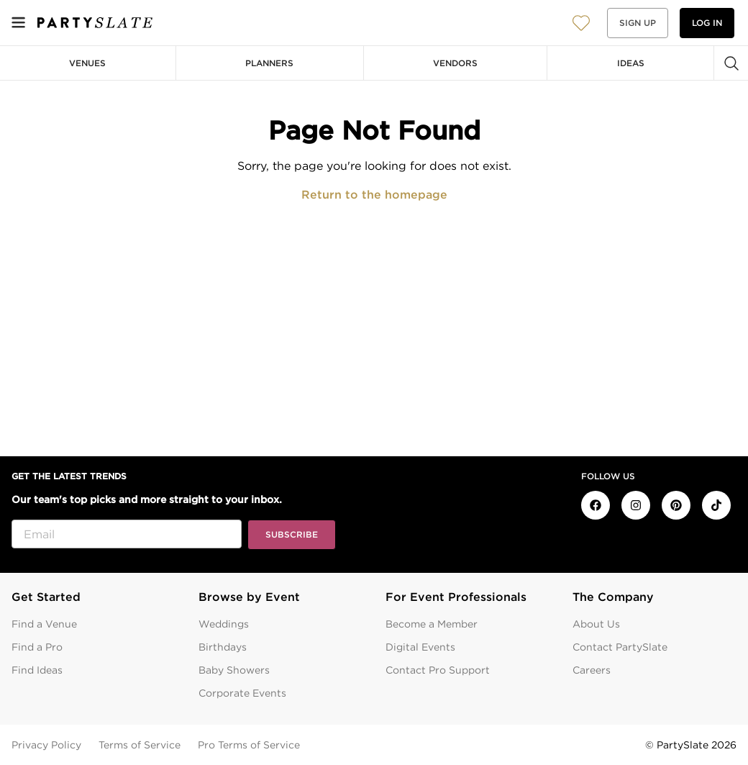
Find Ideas (37, 670)
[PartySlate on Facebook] (595, 505)
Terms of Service (140, 745)
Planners (269, 63)
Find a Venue (44, 624)
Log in (707, 22)
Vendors (455, 63)
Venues (87, 63)
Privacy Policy (46, 745)
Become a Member (432, 624)
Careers (592, 670)
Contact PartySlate (620, 647)
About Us (596, 624)
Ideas (630, 63)
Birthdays (223, 647)
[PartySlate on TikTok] (716, 505)
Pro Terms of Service (249, 745)
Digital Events (420, 647)
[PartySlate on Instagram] (636, 505)
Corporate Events (242, 693)
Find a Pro (37, 647)
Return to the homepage (374, 195)
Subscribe (291, 534)
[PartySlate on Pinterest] (676, 505)
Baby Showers (234, 670)
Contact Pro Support (438, 670)
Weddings (224, 624)
